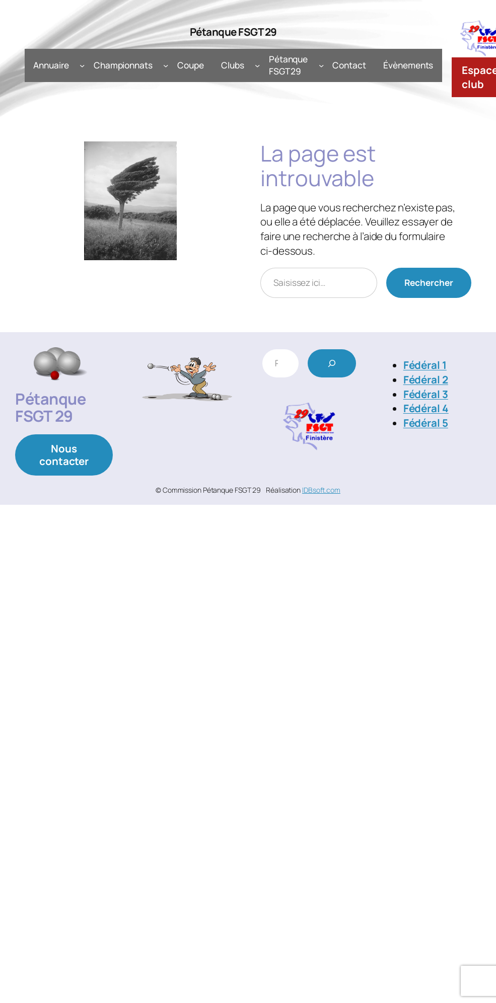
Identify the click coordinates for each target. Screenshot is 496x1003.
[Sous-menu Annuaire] (82, 65)
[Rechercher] (332, 363)
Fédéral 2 (425, 379)
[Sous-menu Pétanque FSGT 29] (321, 65)
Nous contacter (64, 454)
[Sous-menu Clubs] (257, 65)
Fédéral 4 (426, 408)
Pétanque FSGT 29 (233, 32)
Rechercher (428, 282)
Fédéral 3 (425, 394)
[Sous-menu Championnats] (165, 65)
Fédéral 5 (425, 423)
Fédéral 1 (425, 365)
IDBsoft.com (321, 490)
